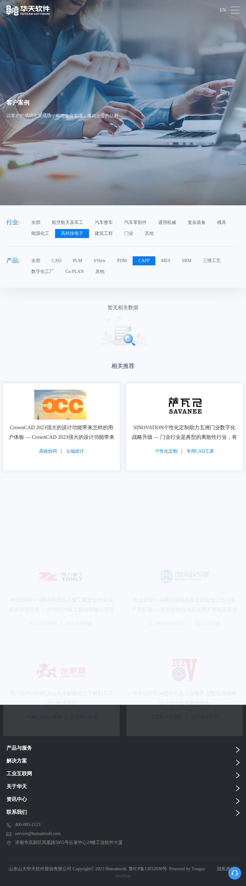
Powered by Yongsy (187, 868)
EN (223, 10)
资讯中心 (16, 799)
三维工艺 (212, 260)
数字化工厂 (42, 271)
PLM (77, 260)
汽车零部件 (135, 222)
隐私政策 (226, 868)
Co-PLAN (74, 271)
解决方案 (16, 760)
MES (165, 260)
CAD (57, 260)
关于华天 (16, 786)
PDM (122, 260)
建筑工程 (104, 233)
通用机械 (167, 222)
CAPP (144, 260)
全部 (35, 222)
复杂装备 (197, 222)
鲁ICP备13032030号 (148, 868)
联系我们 (16, 812)
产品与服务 (19, 748)
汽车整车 (104, 222)
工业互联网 (19, 773)
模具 (221, 222)
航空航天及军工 (67, 222)
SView (99, 260)
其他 (149, 233)
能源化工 (40, 233)
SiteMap (122, 875)
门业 (128, 233)
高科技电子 (72, 233)
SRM (187, 260)
